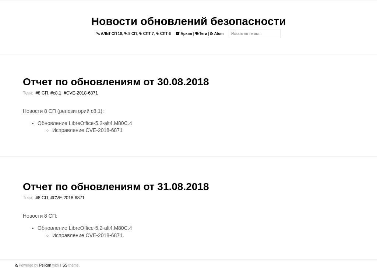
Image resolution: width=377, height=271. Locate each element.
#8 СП (41, 93)
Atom (216, 34)
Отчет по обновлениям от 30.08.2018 (116, 82)
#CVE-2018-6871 (81, 93)
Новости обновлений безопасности (188, 21)
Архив (184, 34)
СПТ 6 (163, 34)
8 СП (130, 34)
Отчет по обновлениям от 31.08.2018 (116, 186)
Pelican (45, 265)
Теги (201, 34)
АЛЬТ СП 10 (109, 34)
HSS (64, 265)
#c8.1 (55, 93)
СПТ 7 (146, 34)
